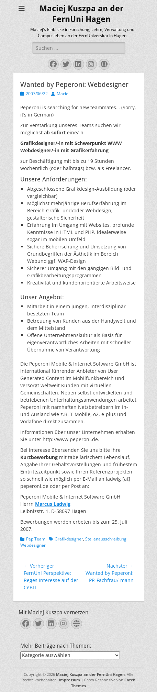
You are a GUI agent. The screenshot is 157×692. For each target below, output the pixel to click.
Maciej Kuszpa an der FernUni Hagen (90, 674)
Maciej (63, 94)
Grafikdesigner (69, 539)
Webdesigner (33, 545)
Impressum (69, 679)
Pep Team (35, 539)
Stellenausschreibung (105, 539)
